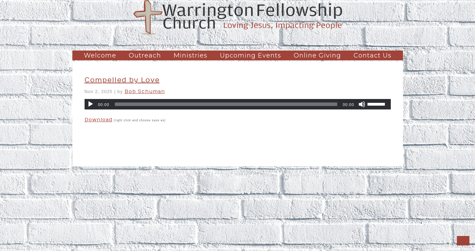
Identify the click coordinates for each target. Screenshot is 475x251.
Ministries (190, 55)
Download (98, 120)
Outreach (145, 55)
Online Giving (317, 55)
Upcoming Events (250, 55)
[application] (238, 104)
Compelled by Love (122, 80)
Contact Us (372, 55)
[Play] (90, 104)
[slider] (226, 104)
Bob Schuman (145, 91)
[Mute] (361, 104)
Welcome (100, 55)
